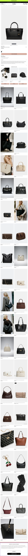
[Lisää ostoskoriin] (14, 54)
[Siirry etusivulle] (14, 3)
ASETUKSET (14, 551)
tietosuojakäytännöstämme (4, 548)
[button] (1, 51)
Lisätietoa (2, 65)
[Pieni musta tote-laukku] (1, 51)
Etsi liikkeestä (3, 56)
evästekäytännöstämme (11, 548)
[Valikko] (1, 3)
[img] (13, 45)
